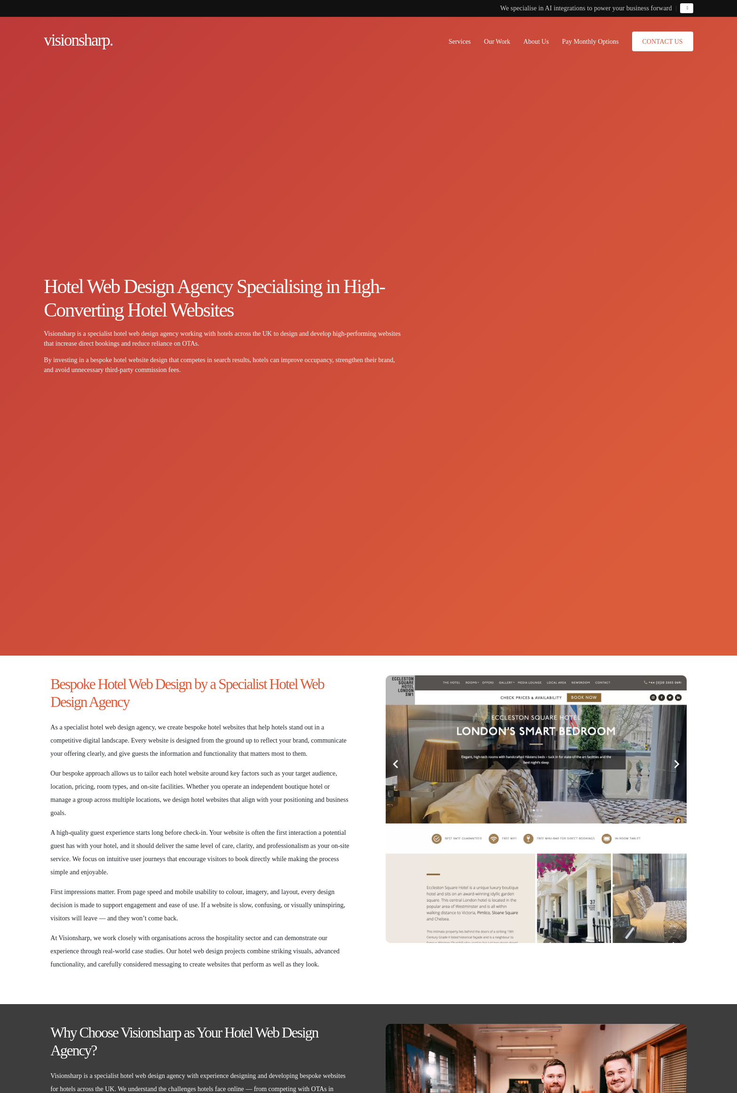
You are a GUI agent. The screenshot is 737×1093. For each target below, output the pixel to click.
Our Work (497, 41)
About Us (536, 41)
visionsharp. (78, 40)
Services (460, 41)
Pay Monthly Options (590, 41)
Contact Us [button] (662, 41)
